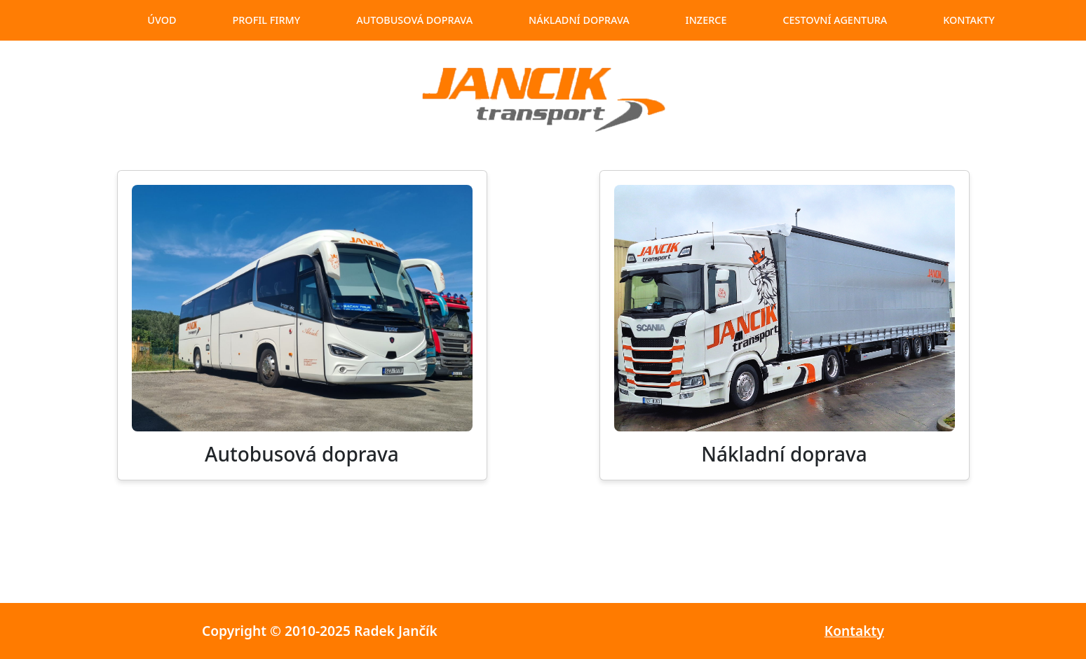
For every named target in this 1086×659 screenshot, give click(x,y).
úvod (161, 20)
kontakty (968, 20)
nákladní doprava (579, 20)
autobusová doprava (414, 20)
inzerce (706, 20)
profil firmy (266, 20)
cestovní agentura (834, 20)
